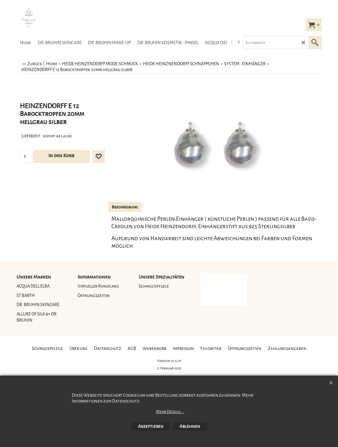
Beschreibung (125, 207)
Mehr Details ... (170, 411)
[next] (239, 42)
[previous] (232, 42)
